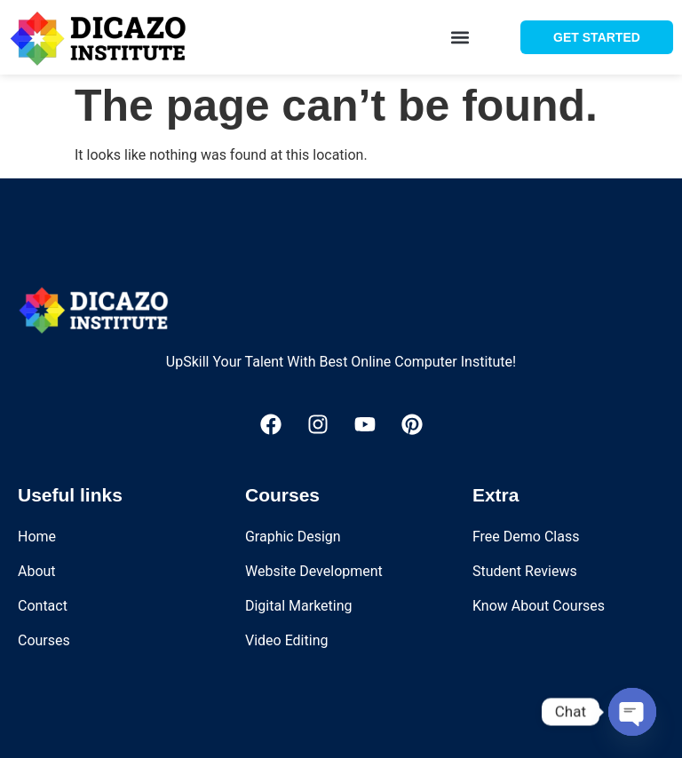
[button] (460, 37)
